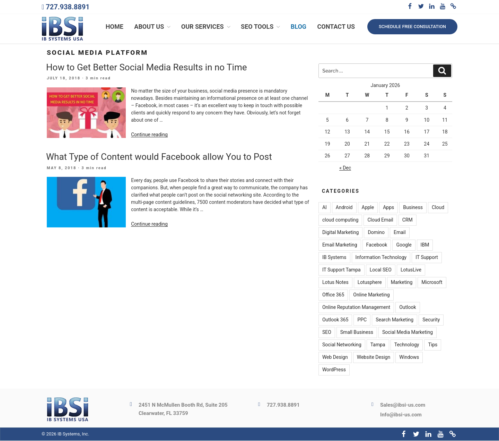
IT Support (426, 257)
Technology (406, 345)
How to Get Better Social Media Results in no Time (146, 67)
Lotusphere (370, 282)
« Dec (345, 168)
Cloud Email (380, 220)
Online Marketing (371, 295)
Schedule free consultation (412, 26)
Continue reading (149, 135)
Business (413, 207)
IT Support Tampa (341, 270)
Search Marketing (394, 320)
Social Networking (341, 345)
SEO (326, 332)
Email (400, 232)
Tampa (377, 345)
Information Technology (381, 257)
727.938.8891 (67, 7)
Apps (388, 207)
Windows (409, 357)
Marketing (402, 282)
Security (431, 320)
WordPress (334, 370)
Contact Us (336, 27)
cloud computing (340, 220)
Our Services (206, 27)
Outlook (407, 307)
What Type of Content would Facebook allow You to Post (159, 157)
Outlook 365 (335, 320)
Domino (376, 232)
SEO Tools (261, 27)
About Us (153, 27)
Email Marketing (339, 245)
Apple (368, 207)
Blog (298, 27)
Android (344, 207)
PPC (362, 320)
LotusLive (411, 270)
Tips (432, 345)
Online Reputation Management (356, 307)
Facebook (376, 245)
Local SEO (381, 270)
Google (403, 245)
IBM (425, 245)
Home (114, 27)
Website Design (373, 357)
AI (324, 207)
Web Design (335, 357)
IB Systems (334, 257)
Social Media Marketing (407, 332)
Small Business (356, 332)
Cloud (438, 207)
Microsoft (431, 282)
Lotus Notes (335, 282)
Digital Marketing (340, 232)
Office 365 (333, 295)
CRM (407, 220)
